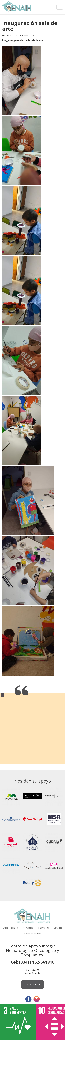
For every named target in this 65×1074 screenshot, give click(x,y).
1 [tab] (2, 695)
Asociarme (32, 984)
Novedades (28, 927)
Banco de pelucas (32, 933)
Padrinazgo (43, 927)
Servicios (58, 927)
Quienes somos (10, 927)
